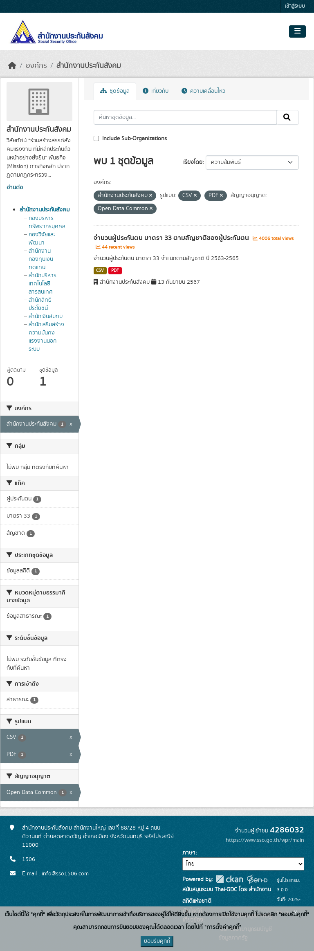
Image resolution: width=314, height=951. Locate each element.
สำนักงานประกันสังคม (88, 66)
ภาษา (188, 853)
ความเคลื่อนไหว (203, 91)
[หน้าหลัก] (12, 66)
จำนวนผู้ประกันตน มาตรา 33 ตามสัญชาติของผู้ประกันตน (172, 238)
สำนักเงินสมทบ (46, 316)
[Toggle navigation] (297, 31)
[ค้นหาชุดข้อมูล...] (185, 117)
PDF (115, 270)
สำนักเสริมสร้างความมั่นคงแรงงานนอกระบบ (46, 337)
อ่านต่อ (15, 188)
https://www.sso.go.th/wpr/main (265, 840)
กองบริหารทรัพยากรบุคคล (47, 222)
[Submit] (287, 117)
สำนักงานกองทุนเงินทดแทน (41, 259)
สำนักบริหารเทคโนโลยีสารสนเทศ (42, 283)
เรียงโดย (192, 162)
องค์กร (36, 66)
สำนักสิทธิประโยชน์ (40, 304)
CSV (100, 270)
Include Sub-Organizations (130, 139)
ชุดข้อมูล (115, 91)
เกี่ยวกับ (155, 91)
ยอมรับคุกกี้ (157, 941)
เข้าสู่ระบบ (295, 6)
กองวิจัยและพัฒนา (42, 239)
